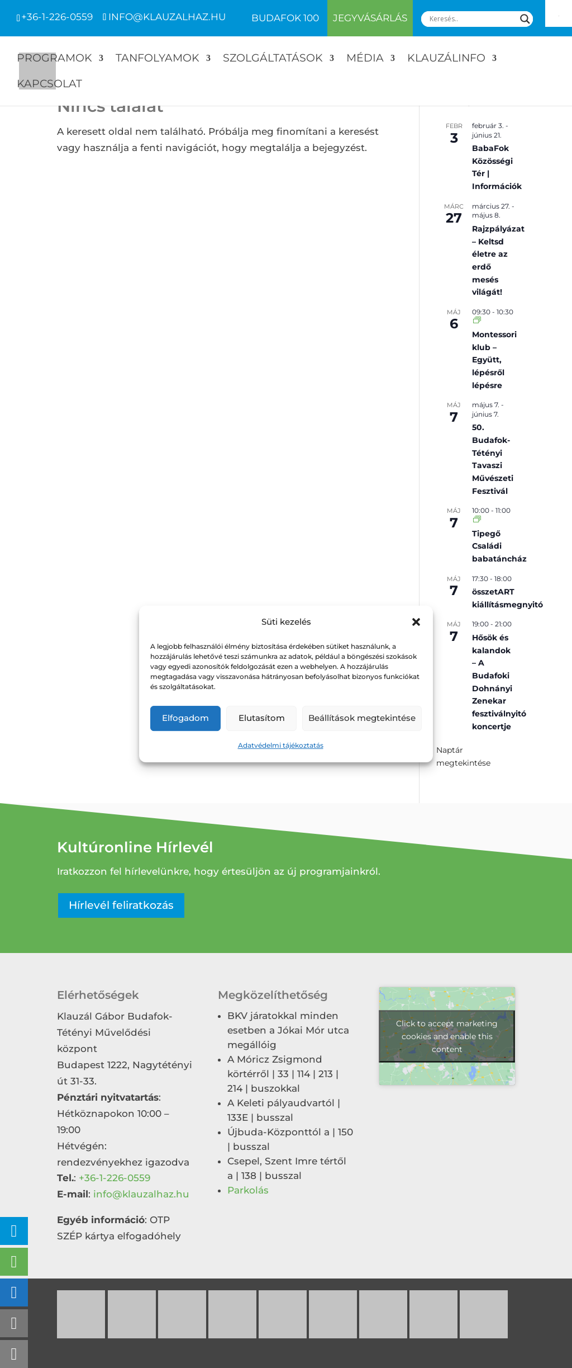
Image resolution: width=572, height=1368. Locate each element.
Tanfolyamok (157, 59)
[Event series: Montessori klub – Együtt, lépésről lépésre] (477, 321)
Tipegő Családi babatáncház (499, 546)
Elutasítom (262, 718)
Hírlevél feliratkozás (121, 905)
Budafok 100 (285, 18)
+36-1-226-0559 (57, 16)
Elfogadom (185, 718)
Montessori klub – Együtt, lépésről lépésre (494, 359)
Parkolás (248, 1190)
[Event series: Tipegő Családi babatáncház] (477, 520)
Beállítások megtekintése (362, 718)
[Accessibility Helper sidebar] (558, 13)
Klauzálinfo (446, 59)
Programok (54, 59)
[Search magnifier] (525, 19)
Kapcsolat (49, 85)
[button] (416, 622)
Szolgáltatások (273, 59)
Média (365, 59)
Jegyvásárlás (370, 17)
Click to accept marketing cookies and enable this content (447, 1036)
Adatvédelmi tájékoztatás (280, 745)
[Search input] (472, 19)
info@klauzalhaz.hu (141, 1194)
